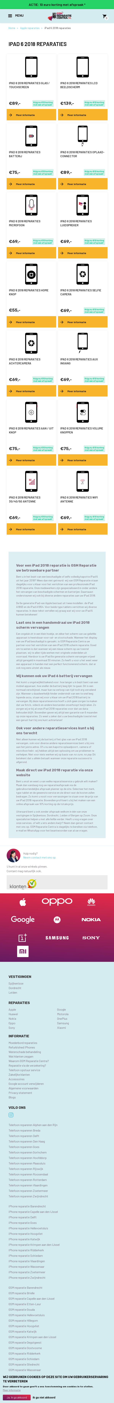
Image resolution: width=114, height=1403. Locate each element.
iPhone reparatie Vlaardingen (27, 1261)
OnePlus (62, 1018)
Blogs (12, 1097)
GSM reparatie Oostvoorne (25, 1348)
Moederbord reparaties (23, 1042)
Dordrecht (15, 988)
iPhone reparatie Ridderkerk (26, 1250)
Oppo (12, 1023)
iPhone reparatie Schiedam (26, 1255)
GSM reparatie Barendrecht (25, 1287)
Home (12, 28)
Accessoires (17, 1079)
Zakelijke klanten (19, 1074)
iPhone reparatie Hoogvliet (26, 1233)
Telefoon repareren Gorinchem (28, 1152)
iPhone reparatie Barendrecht (27, 1206)
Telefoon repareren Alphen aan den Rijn (33, 1125)
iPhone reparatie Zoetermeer (27, 1272)
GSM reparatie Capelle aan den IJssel (31, 1298)
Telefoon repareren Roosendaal (28, 1174)
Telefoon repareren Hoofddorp (28, 1158)
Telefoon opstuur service (24, 1070)
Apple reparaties (30, 28)
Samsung (63, 1023)
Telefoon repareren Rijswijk (26, 1168)
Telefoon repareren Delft (24, 1136)
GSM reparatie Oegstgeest (25, 1342)
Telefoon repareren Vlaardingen (28, 1185)
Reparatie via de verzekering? (27, 1065)
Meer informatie (12, 1390)
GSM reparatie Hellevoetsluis (27, 1315)
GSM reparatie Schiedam (24, 1359)
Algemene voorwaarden (23, 1088)
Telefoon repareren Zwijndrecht (28, 1196)
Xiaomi (61, 1027)
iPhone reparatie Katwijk (24, 1239)
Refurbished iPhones (22, 1047)
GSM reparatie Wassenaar (25, 1370)
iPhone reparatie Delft (23, 1217)
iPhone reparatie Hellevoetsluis (28, 1228)
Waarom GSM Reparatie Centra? (29, 1061)
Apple (12, 1009)
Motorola (63, 1014)
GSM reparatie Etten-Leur (25, 1304)
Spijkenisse (16, 983)
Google (61, 1009)
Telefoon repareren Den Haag (27, 1141)
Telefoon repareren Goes (24, 1147)
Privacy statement (20, 1092)
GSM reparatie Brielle (22, 1293)
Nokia (12, 1018)
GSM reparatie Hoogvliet (24, 1326)
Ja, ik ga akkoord (17, 1397)
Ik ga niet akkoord (44, 1397)
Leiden (13, 992)
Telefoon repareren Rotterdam (28, 1179)
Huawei (13, 1014)
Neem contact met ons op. (39, 857)
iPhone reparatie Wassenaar (26, 1266)
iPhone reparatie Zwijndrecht (27, 1277)
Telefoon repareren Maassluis (27, 1163)
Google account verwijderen (26, 1083)
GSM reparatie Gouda (22, 1309)
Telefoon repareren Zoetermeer (28, 1190)
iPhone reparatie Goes (23, 1222)
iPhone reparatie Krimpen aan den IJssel (34, 1244)
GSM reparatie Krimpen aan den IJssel (32, 1337)
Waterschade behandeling (25, 1052)
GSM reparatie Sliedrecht (24, 1364)
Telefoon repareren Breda (24, 1130)
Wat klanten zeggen (21, 1056)
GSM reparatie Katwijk (23, 1331)
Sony (12, 1027)
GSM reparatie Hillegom (23, 1320)
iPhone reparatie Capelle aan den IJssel (33, 1211)
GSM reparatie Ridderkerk (25, 1353)
